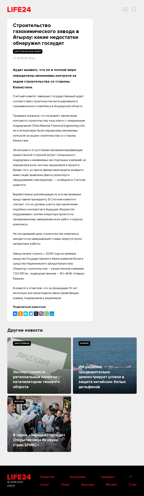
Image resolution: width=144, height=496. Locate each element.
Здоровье (107, 477)
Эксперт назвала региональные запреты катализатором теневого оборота (36, 379)
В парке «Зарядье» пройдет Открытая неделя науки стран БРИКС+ (39, 440)
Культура (87, 484)
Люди (65, 484)
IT (130, 477)
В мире (84, 343)
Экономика (21, 343)
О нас (133, 484)
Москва (19, 401)
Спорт (44, 484)
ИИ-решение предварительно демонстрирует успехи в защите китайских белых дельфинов (102, 377)
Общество (47, 477)
